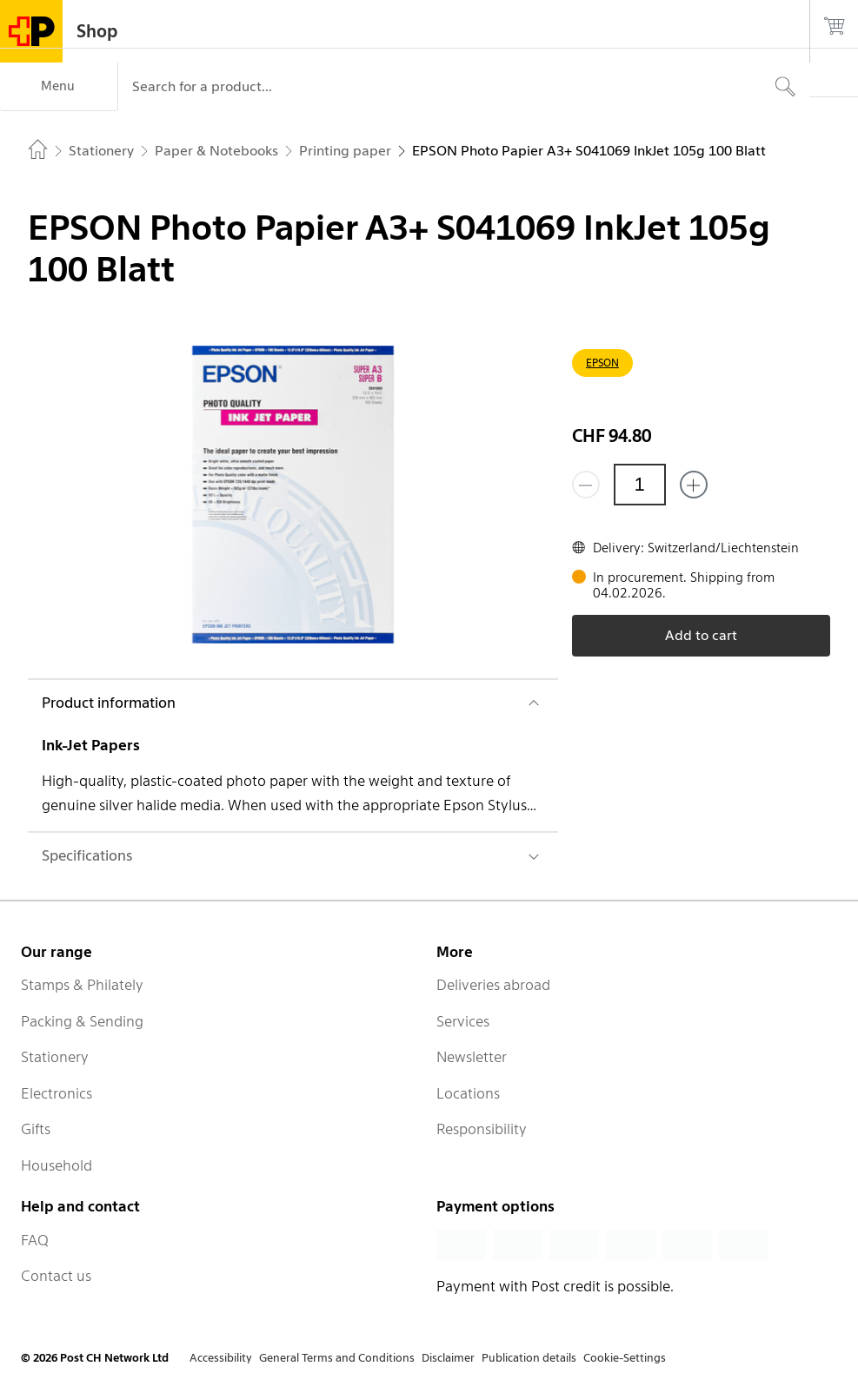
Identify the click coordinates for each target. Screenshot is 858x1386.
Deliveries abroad (493, 984)
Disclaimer (448, 1357)
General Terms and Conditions (337, 1357)
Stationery (55, 1057)
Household (56, 1165)
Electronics (56, 1093)
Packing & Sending (82, 1021)
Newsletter (471, 1057)
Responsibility (481, 1129)
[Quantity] (640, 484)
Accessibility (221, 1357)
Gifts (35, 1129)
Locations (468, 1093)
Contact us (56, 1275)
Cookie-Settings (624, 1357)
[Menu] (58, 87)
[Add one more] (694, 484)
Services (462, 1021)
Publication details (529, 1357)
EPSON (602, 362)
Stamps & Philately (82, 984)
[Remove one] (586, 484)
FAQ (35, 1240)
